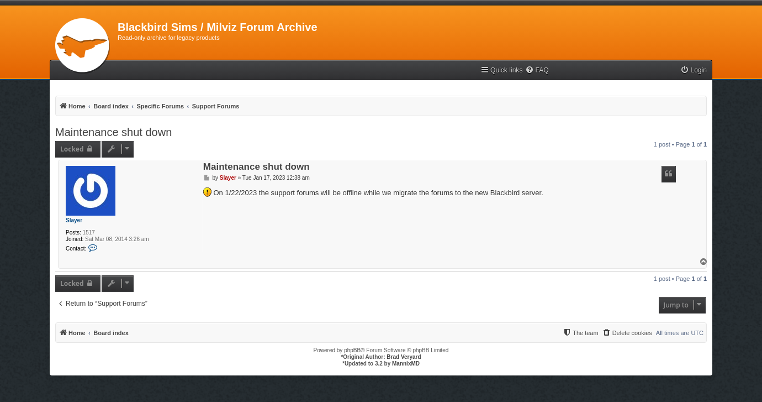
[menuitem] (536, 70)
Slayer (74, 220)
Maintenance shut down (113, 132)
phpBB (352, 350)
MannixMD (406, 364)
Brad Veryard (404, 357)
